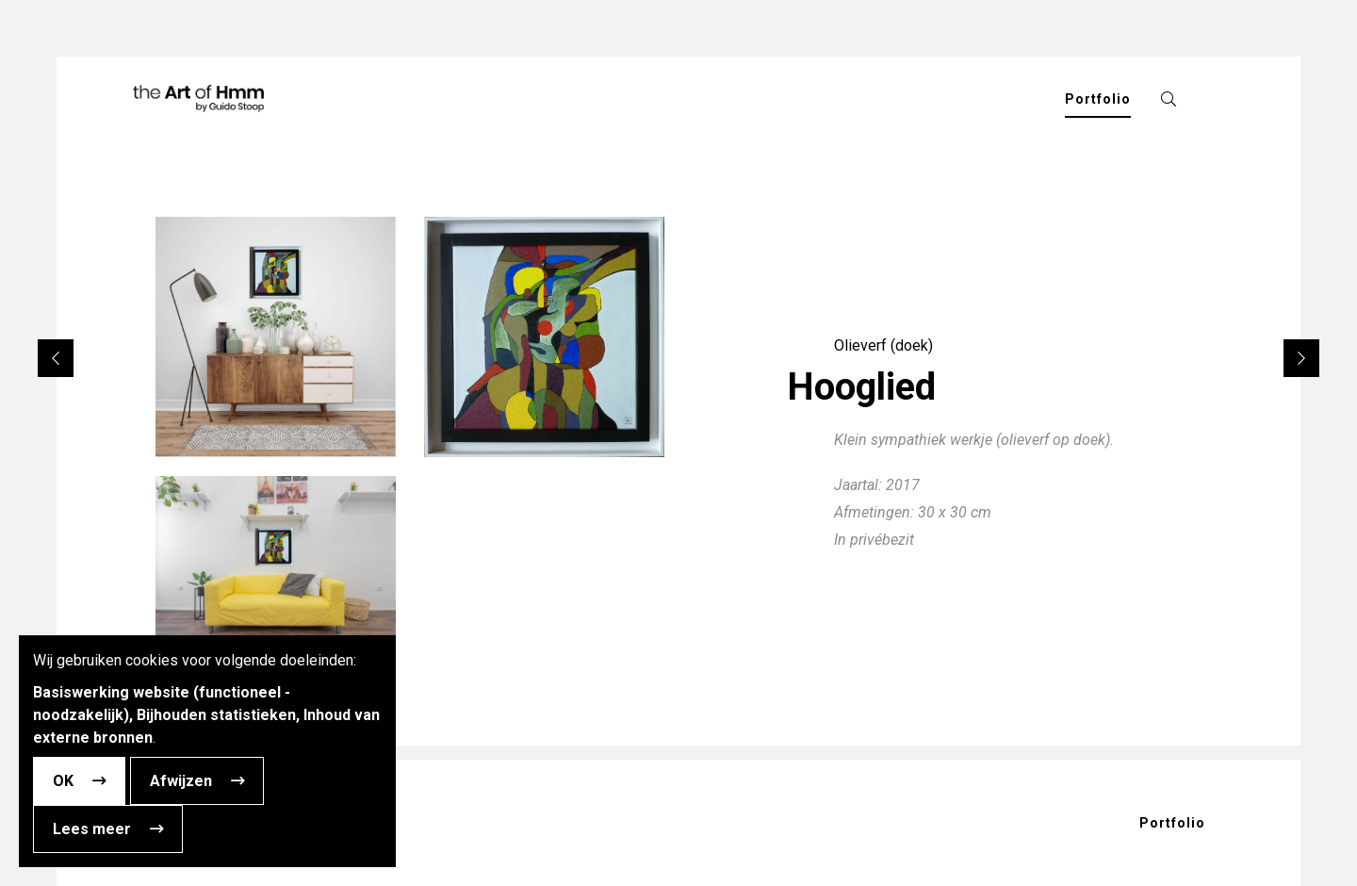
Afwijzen (181, 781)
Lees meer (92, 829)
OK (63, 781)
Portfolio (1172, 822)
